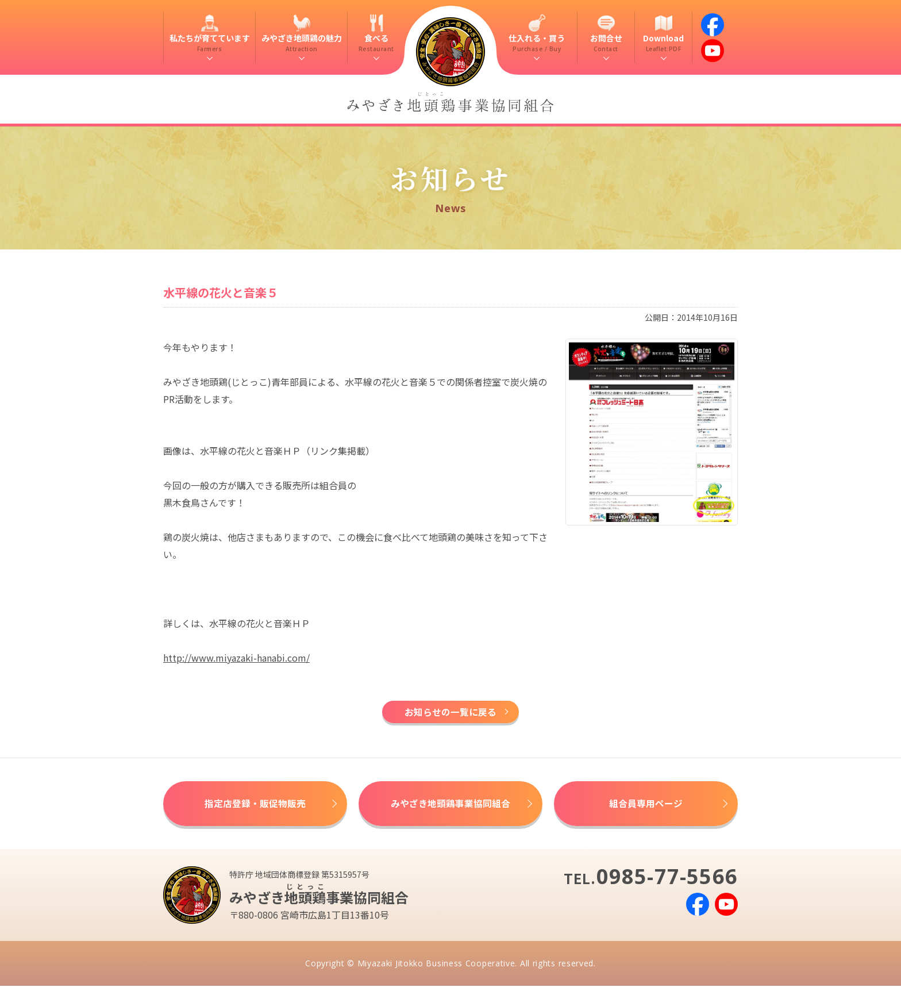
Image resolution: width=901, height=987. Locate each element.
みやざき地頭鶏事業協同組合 (450, 805)
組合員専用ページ (646, 805)
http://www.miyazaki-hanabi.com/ (236, 658)
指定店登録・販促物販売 (255, 805)
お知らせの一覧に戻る (450, 712)
